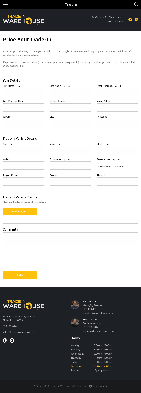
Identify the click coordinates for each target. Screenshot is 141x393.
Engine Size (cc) (11, 175)
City (52, 116)
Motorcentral (98, 386)
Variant (6, 159)
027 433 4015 (90, 309)
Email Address (109, 85)
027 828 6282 (90, 327)
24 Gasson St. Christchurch (107, 17)
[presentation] (29, 261)
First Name (13, 85)
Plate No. (102, 175)
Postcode (102, 116)
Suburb (6, 116)
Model (104, 143)
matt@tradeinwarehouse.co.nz (98, 331)
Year (9, 143)
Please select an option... (111, 166)
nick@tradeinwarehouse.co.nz (98, 313)
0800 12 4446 (114, 21)
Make (57, 143)
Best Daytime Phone (14, 101)
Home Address (105, 101)
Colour (53, 175)
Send (20, 274)
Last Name (60, 85)
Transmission (108, 159)
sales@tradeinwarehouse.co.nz (20, 332)
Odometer (60, 159)
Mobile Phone (57, 101)
